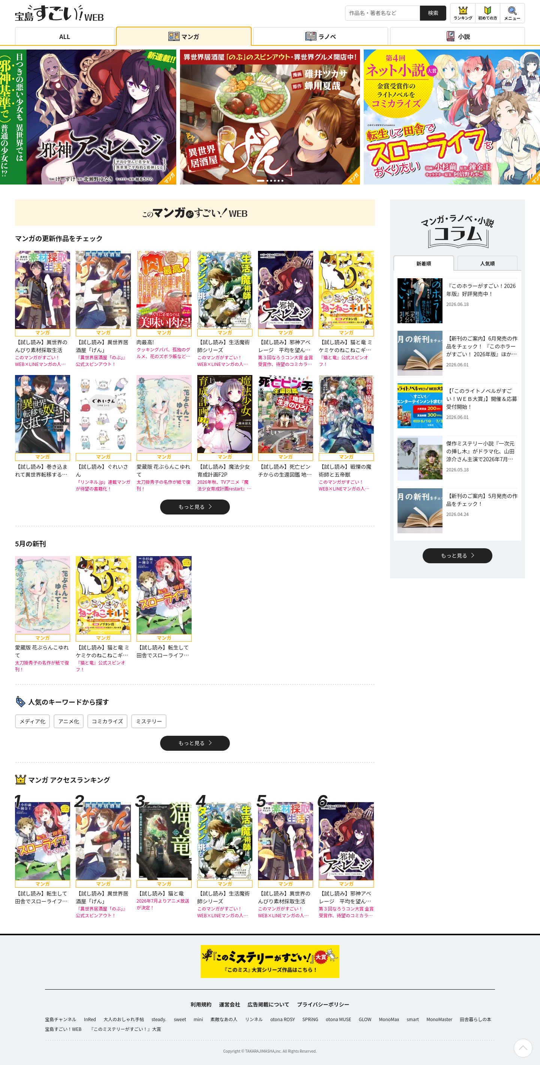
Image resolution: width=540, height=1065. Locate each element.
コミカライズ (107, 721)
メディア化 (32, 721)
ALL (64, 36)
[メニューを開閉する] (512, 13)
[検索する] (382, 13)
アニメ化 (68, 721)
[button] (260, 181)
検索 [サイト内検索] (433, 12)
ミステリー (149, 721)
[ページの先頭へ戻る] (523, 1048)
